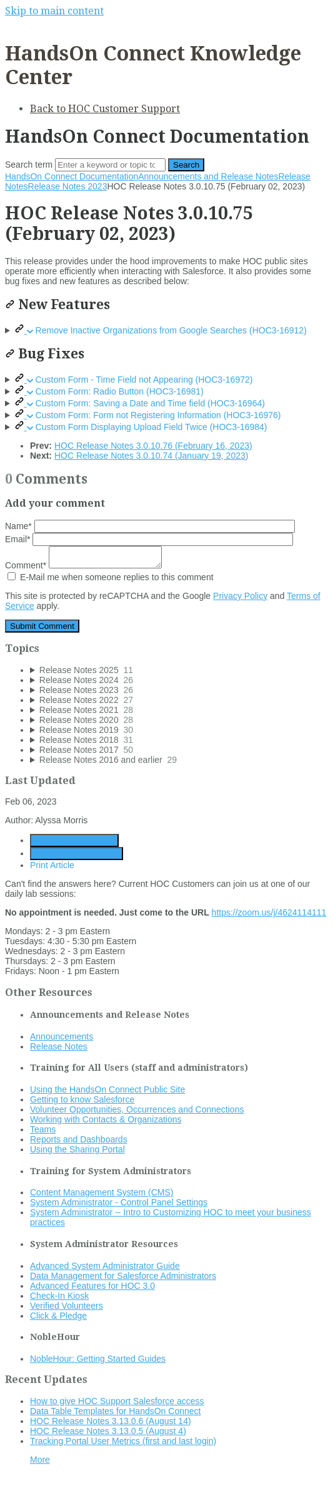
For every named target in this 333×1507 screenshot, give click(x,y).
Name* (150, 526)
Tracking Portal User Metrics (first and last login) (123, 1441)
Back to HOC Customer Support (105, 109)
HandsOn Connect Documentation (71, 176)
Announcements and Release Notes (208, 176)
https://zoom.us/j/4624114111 (269, 912)
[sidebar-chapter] (179, 670)
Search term (28, 165)
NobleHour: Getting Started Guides (98, 1359)
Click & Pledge (58, 1316)
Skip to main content (54, 11)
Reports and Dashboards (78, 1139)
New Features (57, 304)
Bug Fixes (44, 353)
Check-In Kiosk (59, 1296)
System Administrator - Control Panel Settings (118, 1202)
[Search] (110, 164)
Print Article (52, 865)
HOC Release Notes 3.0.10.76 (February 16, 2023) (153, 446)
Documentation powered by (66, 1491)
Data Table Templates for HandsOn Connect (115, 1411)
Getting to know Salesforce (82, 1099)
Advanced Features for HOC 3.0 (92, 1286)
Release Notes (58, 1046)
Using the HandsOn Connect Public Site (107, 1089)
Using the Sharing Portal (77, 1149)
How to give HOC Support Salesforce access (117, 1401)
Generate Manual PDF (76, 853)
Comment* (83, 565)
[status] (166, 271)
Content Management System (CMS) (102, 1192)
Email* (149, 539)
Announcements (61, 1036)
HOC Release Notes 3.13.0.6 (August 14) (110, 1421)
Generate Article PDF (74, 840)
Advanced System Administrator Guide (105, 1266)
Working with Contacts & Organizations (106, 1119)
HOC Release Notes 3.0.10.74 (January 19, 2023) (151, 456)
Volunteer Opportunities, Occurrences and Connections (137, 1109)
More (40, 1460)
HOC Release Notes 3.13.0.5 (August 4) (108, 1431)
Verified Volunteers (66, 1306)
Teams (43, 1129)
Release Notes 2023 (67, 186)
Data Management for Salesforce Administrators (123, 1276)
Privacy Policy (240, 596)
